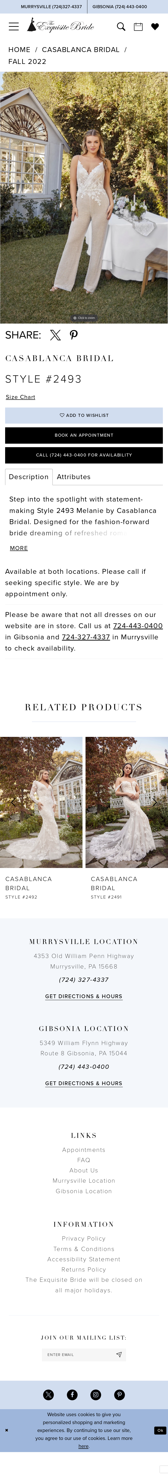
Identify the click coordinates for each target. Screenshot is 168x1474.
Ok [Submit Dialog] (159, 1452)
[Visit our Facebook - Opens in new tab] (71, 1415)
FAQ (84, 1177)
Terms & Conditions (84, 1266)
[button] (13, 26)
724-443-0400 (138, 642)
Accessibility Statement (83, 1276)
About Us (84, 1187)
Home (19, 49)
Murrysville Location (84, 1198)
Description (29, 491)
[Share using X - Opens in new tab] (55, 335)
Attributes (74, 491)
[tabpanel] (84, 198)
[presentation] (41, 819)
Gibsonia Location (84, 1208)
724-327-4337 (86, 654)
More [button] (21, 564)
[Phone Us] (51, 7)
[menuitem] (13, 26)
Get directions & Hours (84, 1013)
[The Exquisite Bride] (60, 25)
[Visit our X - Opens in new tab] (44, 1415)
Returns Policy (84, 1286)
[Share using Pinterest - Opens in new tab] (74, 335)
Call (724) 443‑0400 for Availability (84, 467)
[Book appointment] (138, 26)
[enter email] (84, 1373)
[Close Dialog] (8, 1452)
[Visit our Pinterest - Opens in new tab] (123, 1415)
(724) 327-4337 (84, 996)
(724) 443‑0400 (84, 1083)
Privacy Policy (84, 1255)
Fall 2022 (27, 61)
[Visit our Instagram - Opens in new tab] (96, 1415)
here (84, 1468)
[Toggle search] (121, 26)
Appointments (84, 1167)
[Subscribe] (126, 1373)
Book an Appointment (84, 443)
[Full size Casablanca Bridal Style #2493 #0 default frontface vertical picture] (84, 198)
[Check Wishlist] (155, 26)
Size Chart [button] (24, 398)
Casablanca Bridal (81, 49)
